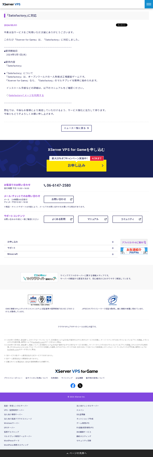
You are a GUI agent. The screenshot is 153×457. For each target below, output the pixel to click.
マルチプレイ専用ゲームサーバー (18, 436)
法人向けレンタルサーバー (87, 406)
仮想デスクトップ (11, 432)
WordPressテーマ (11, 441)
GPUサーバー (9, 428)
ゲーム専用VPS (82, 423)
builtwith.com (38, 342)
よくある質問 (58, 219)
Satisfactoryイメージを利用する (26, 95)
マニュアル (93, 219)
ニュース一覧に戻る (76, 128)
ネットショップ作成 (84, 419)
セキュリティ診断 (83, 441)
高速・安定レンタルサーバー (16, 406)
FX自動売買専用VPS (84, 428)
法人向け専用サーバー (13, 414)
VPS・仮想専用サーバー (14, 410)
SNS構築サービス (83, 432)
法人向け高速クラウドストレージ (18, 419)
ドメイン (80, 410)
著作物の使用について (95, 378)
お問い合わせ (59, 199)
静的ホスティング (83, 436)
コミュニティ (127, 219)
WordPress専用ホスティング (16, 445)
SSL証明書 (80, 414)
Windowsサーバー (12, 423)
